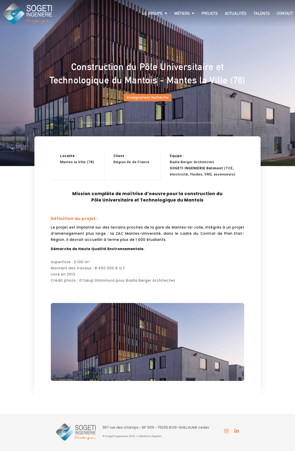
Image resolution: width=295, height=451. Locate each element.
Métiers (184, 13)
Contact (285, 13)
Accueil (87, 122)
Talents (262, 13)
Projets (210, 13)
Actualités (235, 13)
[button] (148, 97)
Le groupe (154, 13)
